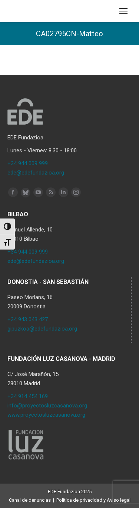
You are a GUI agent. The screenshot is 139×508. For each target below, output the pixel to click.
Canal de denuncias (30, 500)
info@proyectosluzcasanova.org (47, 405)
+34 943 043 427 (27, 319)
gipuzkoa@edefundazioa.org (42, 328)
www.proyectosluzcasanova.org (46, 415)
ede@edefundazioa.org (35, 172)
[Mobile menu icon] (123, 11)
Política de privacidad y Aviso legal (93, 500)
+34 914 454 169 (27, 396)
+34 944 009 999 (27, 163)
